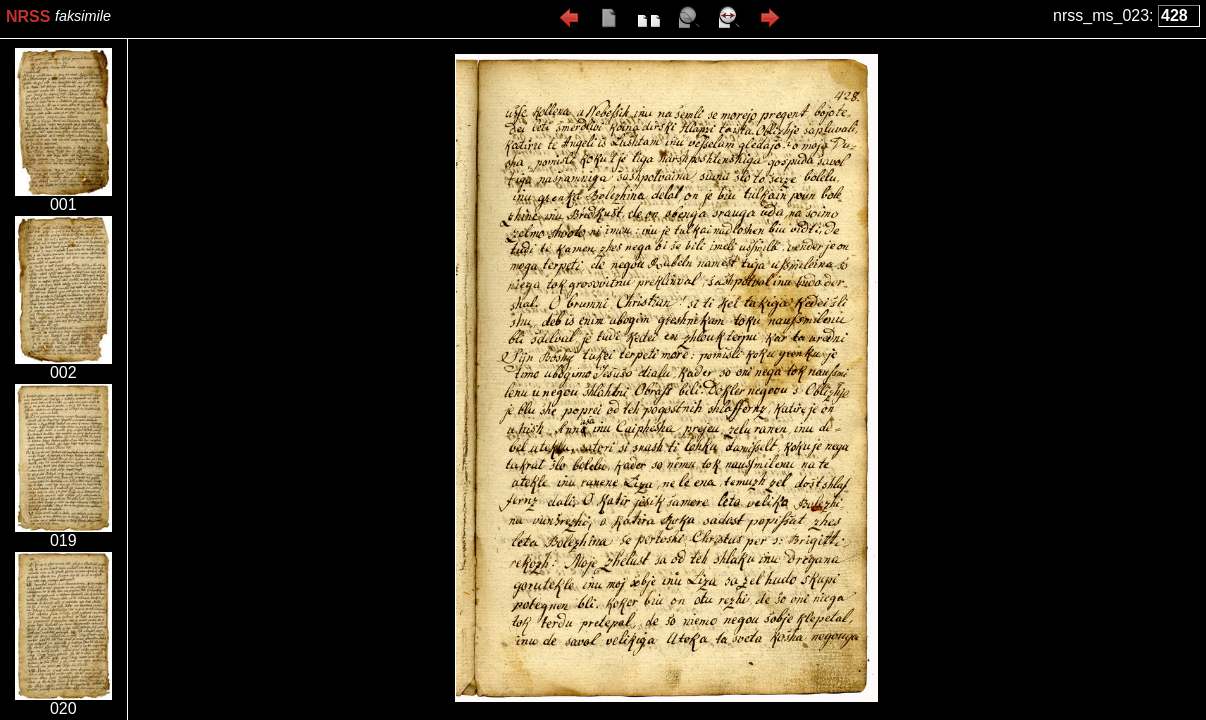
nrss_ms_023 (1101, 15)
